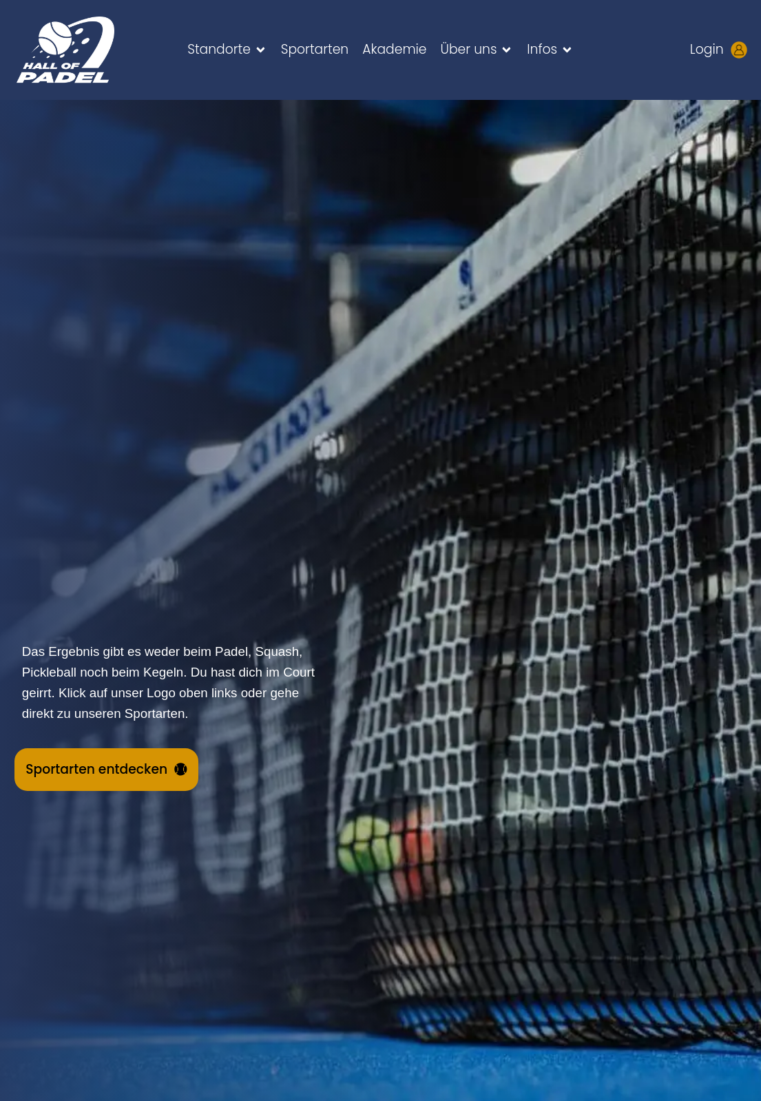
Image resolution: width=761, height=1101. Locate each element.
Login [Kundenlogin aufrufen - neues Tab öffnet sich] (707, 49)
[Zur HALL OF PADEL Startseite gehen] (82, 50)
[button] (227, 49)
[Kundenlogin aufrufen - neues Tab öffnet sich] (739, 49)
